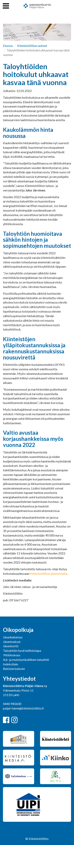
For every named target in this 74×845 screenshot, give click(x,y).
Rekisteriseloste (14, 668)
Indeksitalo (10, 664)
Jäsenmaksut (12, 642)
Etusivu (8, 45)
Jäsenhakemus (12, 637)
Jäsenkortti (10, 646)
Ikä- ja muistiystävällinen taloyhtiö (26, 659)
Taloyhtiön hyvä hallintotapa (22, 650)
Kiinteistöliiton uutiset (32, 45)
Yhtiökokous (11, 655)
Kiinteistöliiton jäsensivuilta (48, 573)
